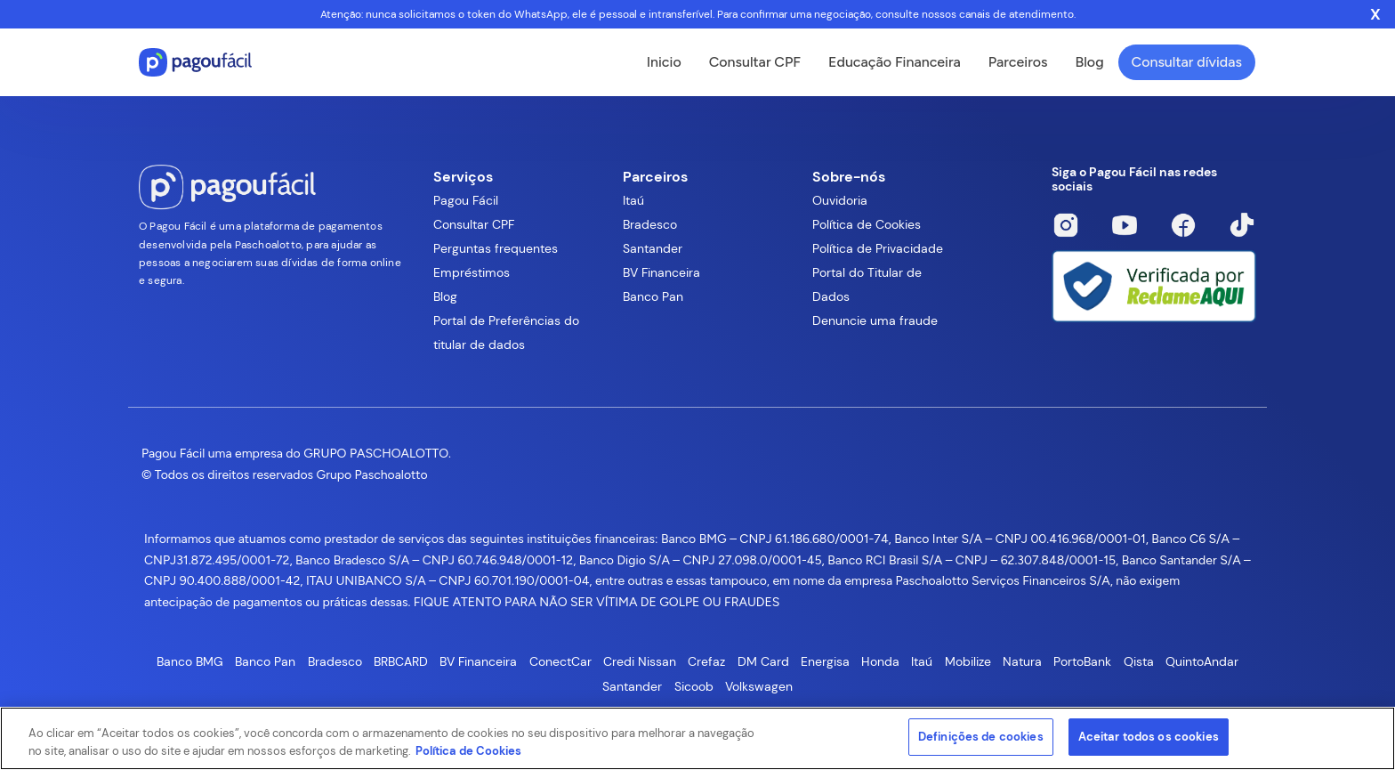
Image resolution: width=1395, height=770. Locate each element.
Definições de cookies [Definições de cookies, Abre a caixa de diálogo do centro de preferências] (981, 736)
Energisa (825, 661)
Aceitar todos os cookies (1148, 736)
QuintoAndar (1201, 661)
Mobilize (968, 661)
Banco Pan (653, 296)
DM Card (763, 661)
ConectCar (560, 661)
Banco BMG (190, 661)
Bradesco (650, 224)
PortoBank (1082, 661)
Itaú (633, 200)
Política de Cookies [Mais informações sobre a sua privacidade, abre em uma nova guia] (468, 750)
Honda (880, 661)
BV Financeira (661, 272)
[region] (697, 738)
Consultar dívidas (1187, 61)
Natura (1022, 661)
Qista (1139, 661)
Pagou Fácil (465, 200)
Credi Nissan (639, 661)
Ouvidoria (839, 200)
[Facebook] (1183, 225)
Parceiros (1018, 61)
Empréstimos (471, 272)
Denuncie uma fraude (875, 320)
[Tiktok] (1242, 225)
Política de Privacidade (877, 248)
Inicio (664, 61)
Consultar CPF (755, 61)
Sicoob (694, 686)
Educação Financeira (894, 61)
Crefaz (706, 661)
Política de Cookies (866, 224)
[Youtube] (1124, 225)
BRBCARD (401, 661)
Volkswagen (759, 686)
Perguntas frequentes (495, 248)
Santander (652, 248)
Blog (1089, 61)
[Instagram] (1066, 225)
